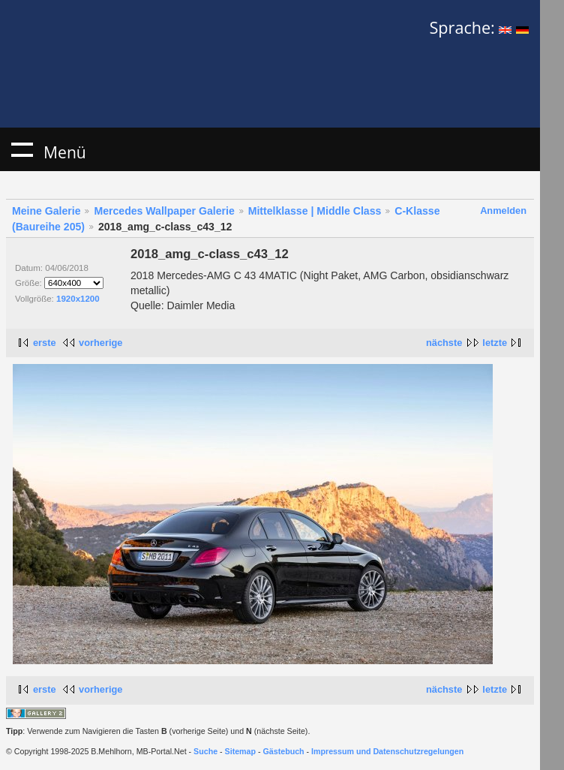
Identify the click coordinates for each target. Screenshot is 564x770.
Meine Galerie (46, 211)
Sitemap (240, 751)
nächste (444, 342)
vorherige (100, 342)
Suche (206, 751)
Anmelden (503, 210)
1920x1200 (78, 298)
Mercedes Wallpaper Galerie (164, 211)
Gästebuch (283, 751)
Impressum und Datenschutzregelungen (387, 751)
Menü (22, 149)
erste (44, 342)
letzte (494, 342)
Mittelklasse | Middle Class (315, 211)
